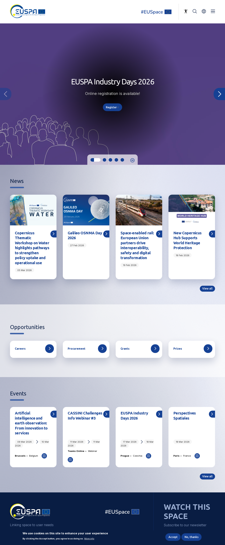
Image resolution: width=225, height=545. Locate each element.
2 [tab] (104, 160)
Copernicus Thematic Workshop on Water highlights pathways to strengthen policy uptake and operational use (32, 248)
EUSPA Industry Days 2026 (134, 415)
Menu (213, 11)
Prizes (177, 348)
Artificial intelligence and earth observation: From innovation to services (31, 423)
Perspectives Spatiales (184, 415)
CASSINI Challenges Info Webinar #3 (85, 415)
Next (219, 94)
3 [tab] (110, 160)
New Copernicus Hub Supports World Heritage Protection (187, 240)
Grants (125, 348)
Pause (132, 160)
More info (89, 538)
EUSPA (30, 513)
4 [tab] (116, 160)
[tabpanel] (112, 94)
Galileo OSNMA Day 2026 (85, 235)
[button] (204, 11)
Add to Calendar (44, 456)
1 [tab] (95, 160)
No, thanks (192, 537)
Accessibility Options (186, 11)
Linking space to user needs (158, 12)
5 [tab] (122, 160)
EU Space (122, 513)
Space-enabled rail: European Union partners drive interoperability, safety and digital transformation (137, 245)
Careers (20, 348)
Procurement (76, 348)
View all (207, 288)
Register (112, 107)
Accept (173, 537)
